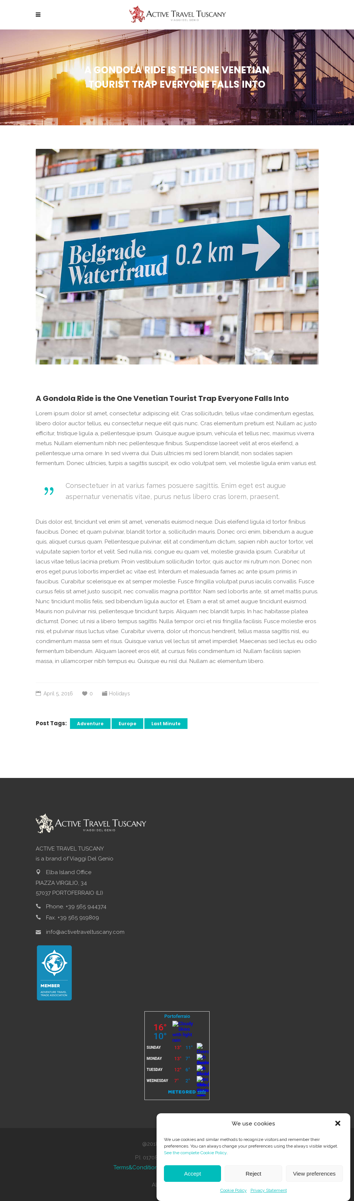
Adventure (90, 723)
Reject (254, 1178)
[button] (338, 1128)
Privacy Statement (268, 1195)
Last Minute (165, 723)
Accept (192, 1178)
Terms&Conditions (137, 1167)
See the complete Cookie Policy (195, 1157)
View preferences (314, 1178)
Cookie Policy (233, 1195)
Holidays (119, 693)
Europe (127, 723)
